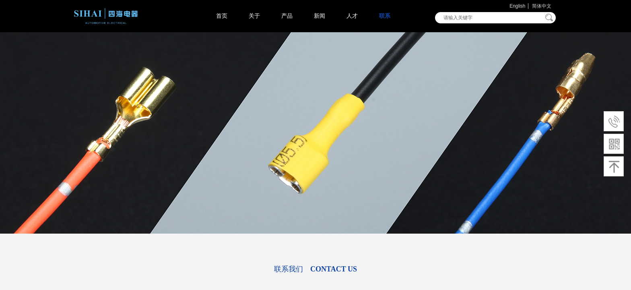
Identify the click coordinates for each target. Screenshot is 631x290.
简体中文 (541, 6)
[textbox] (490, 17)
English (517, 6)
